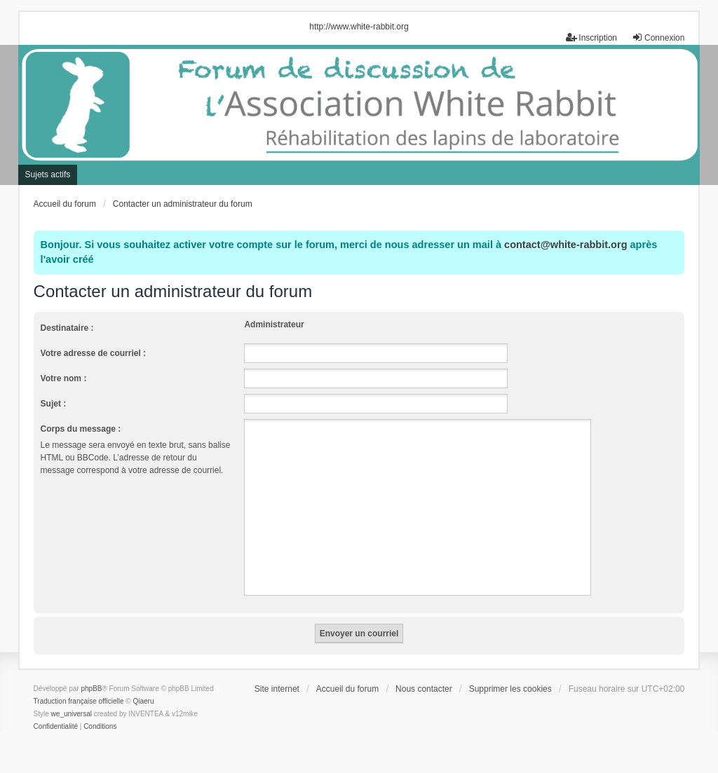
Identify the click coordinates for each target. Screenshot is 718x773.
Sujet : (54, 404)
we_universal (71, 714)
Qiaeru (143, 701)
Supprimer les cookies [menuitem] (510, 689)
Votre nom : (64, 378)
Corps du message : (81, 429)
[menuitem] (56, 726)
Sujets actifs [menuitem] (48, 174)
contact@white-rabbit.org (565, 244)
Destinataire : (67, 328)
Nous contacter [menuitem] (423, 689)
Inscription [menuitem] (591, 37)
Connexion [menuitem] (658, 37)
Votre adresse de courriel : (94, 353)
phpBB (91, 688)
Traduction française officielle (79, 701)
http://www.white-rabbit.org (358, 27)
